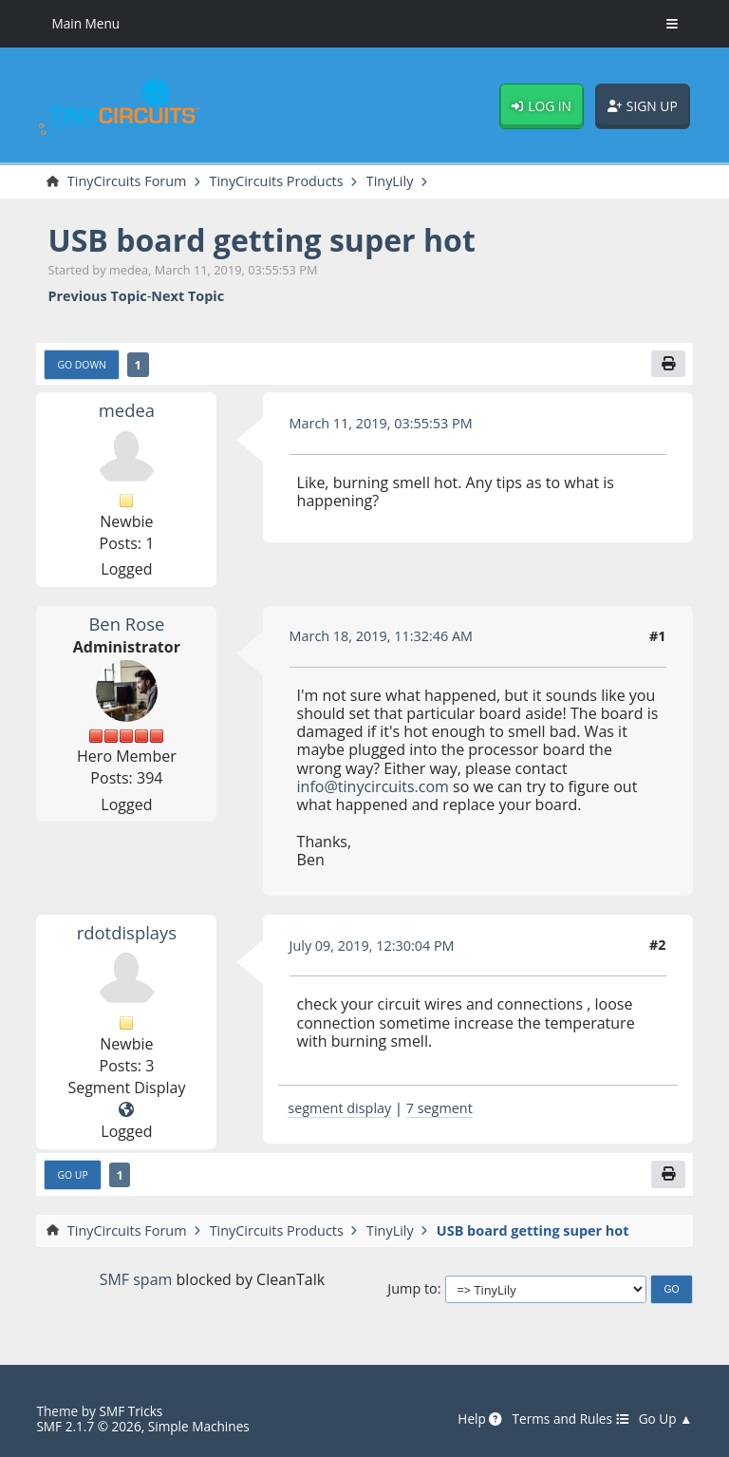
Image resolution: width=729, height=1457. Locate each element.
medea (127, 410)
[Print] (668, 364)
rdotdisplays (127, 932)
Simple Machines (199, 1426)
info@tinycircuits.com (373, 786)
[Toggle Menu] (672, 23)
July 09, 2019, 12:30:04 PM (372, 946)
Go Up (72, 1175)
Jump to (412, 1288)
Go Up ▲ (666, 1419)
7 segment (439, 1108)
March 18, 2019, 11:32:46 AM (382, 636)
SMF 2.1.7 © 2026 (88, 1426)
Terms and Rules (570, 1419)
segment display (339, 1108)
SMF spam (136, 1279)
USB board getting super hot (261, 239)
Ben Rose (126, 623)
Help (480, 1419)
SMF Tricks (130, 1411)
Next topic (187, 296)
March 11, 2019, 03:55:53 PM (381, 423)
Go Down (81, 364)
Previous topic (96, 296)
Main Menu (85, 23)
